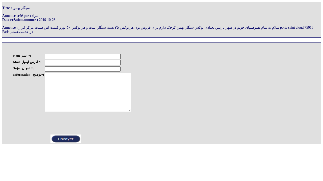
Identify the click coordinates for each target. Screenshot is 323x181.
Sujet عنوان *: (23, 68)
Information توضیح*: (28, 74)
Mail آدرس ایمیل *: (27, 62)
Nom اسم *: (22, 56)
